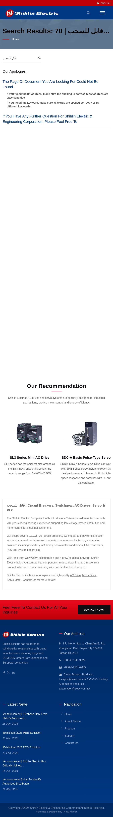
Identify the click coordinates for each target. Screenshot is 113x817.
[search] (88, 13)
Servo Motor (14, 580)
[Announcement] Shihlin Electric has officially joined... (24, 763)
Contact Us (29, 580)
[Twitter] (8, 673)
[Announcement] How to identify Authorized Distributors (22, 781)
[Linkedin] (13, 673)
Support (69, 735)
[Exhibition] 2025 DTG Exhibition (22, 747)
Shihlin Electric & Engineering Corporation (55, 807)
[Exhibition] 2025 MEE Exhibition (22, 732)
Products (70, 728)
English (105, 3)
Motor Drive (89, 575)
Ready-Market (70, 811)
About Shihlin (73, 721)
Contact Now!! (94, 609)
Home (15, 39)
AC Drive (75, 575)
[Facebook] (4, 673)
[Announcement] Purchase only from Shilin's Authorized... (25, 716)
